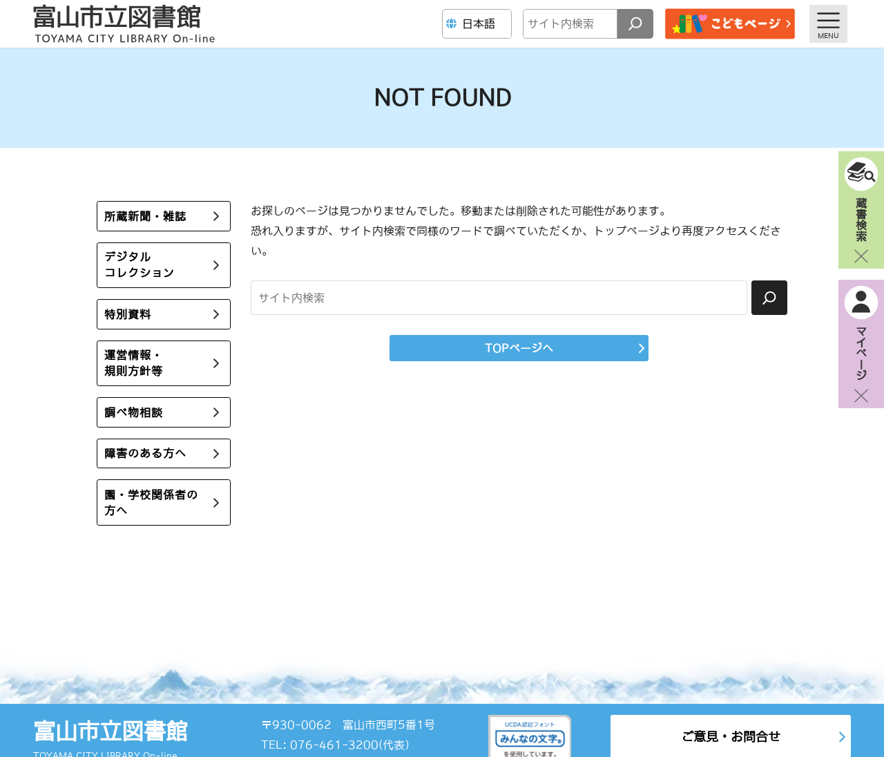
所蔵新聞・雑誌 (145, 216)
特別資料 (127, 314)
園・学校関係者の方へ (151, 502)
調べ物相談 (133, 412)
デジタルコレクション (139, 264)
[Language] (478, 24)
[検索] (635, 24)
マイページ (861, 353)
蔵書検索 (861, 219)
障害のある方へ (145, 453)
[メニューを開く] (828, 24)
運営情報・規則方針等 (133, 362)
